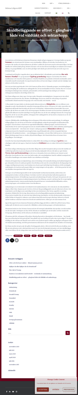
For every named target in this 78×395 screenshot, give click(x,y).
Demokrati (12, 290)
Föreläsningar (64, 3)
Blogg (37, 13)
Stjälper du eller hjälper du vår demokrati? (22, 265)
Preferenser (69, 389)
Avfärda (55, 389)
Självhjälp (57, 8)
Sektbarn (42, 142)
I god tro (60, 140)
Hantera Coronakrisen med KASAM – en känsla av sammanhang (30, 272)
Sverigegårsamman (15, 318)
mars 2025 (12, 353)
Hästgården (50, 103)
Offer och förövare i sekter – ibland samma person (25, 262)
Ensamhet (12, 297)
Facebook (6, 390)
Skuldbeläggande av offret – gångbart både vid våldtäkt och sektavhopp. (33, 276)
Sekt (34, 234)
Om (68, 8)
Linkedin (9, 390)
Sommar (8, 62)
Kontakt (48, 13)
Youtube (13, 390)
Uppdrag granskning (30, 76)
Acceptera (42, 389)
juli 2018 (11, 360)
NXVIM (11, 308)
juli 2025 (11, 349)
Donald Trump (14, 293)
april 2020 (12, 356)
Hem (43, 3)
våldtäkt (48, 234)
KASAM (11, 300)
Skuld (40, 234)
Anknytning (18, 234)
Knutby (27, 234)
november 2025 (14, 345)
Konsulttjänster (42, 8)
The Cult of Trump (15, 269)
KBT (52, 3)
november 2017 (14, 363)
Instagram (16, 390)
